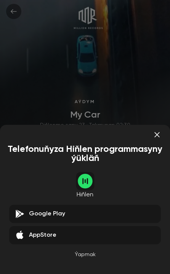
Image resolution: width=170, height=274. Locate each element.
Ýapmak (85, 254)
